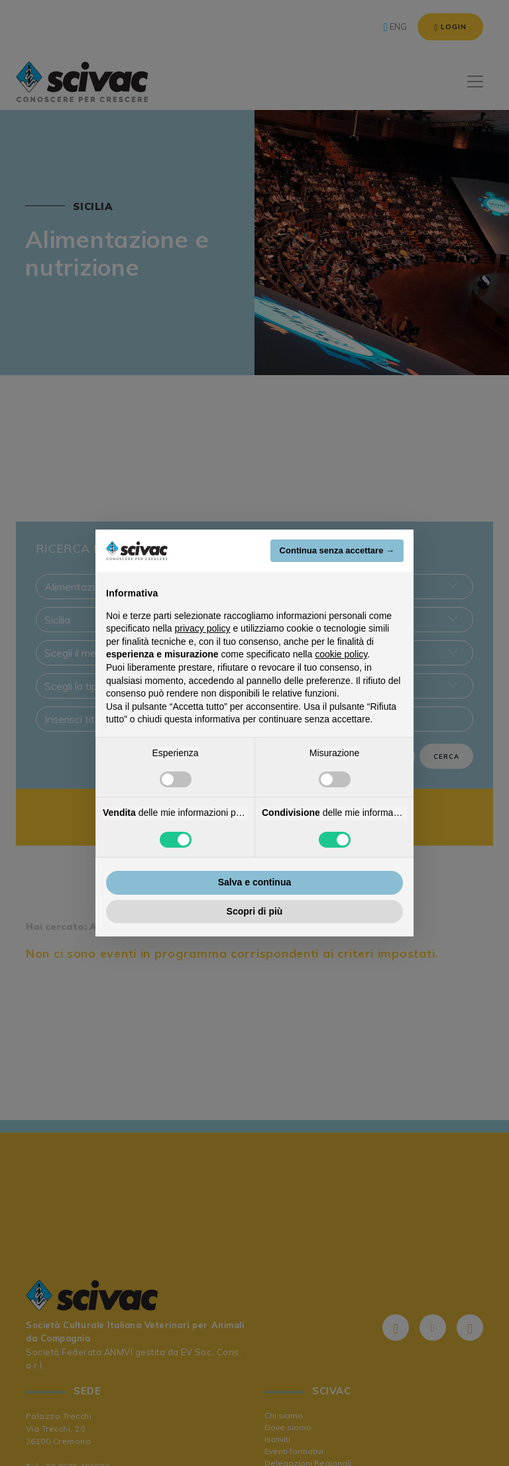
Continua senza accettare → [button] (337, 550)
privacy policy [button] (203, 628)
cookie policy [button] (341, 654)
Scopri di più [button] (255, 911)
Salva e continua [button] (254, 882)
